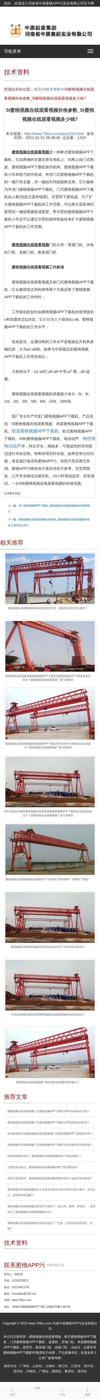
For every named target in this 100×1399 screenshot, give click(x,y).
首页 (37, 89)
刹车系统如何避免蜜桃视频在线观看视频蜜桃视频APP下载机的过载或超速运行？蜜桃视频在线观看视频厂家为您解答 (48, 813)
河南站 (31, 1371)
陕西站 (56, 1371)
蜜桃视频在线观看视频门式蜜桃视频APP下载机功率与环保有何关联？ (48, 1111)
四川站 (88, 1366)
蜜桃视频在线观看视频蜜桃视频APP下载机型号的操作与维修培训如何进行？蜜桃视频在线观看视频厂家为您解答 (48, 745)
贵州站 (18, 1371)
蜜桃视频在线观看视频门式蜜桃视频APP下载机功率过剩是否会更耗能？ (50, 1144)
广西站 (44, 1371)
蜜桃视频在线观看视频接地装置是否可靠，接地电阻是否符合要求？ (48, 608)
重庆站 (69, 1371)
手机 (37, 1388)
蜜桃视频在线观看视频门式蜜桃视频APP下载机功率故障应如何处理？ (48, 1122)
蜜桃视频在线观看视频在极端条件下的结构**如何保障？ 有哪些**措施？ (48, 879)
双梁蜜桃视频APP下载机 (35, 431)
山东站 (37, 1366)
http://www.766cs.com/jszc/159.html (54, 134)
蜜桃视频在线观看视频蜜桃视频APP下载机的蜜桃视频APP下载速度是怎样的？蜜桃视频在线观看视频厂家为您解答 (48, 678)
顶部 (87, 1391)
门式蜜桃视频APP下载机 (27, 1342)
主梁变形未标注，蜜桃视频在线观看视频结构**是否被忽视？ (43, 1167)
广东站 (24, 1366)
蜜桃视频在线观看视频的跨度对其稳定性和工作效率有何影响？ (48, 946)
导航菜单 (12, 51)
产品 (62, 1391)
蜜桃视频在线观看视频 (45, 1337)
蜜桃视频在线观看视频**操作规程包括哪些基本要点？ (48, 1082)
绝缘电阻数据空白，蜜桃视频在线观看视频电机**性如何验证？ (44, 1156)
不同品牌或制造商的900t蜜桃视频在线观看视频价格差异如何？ (48, 1014)
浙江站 (63, 1366)
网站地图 (11, 17)
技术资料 (53, 89)
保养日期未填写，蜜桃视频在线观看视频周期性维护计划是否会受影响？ (50, 1178)
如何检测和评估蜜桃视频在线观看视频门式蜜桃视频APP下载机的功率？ (50, 1133)
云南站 (50, 1366)
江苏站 (76, 1366)
